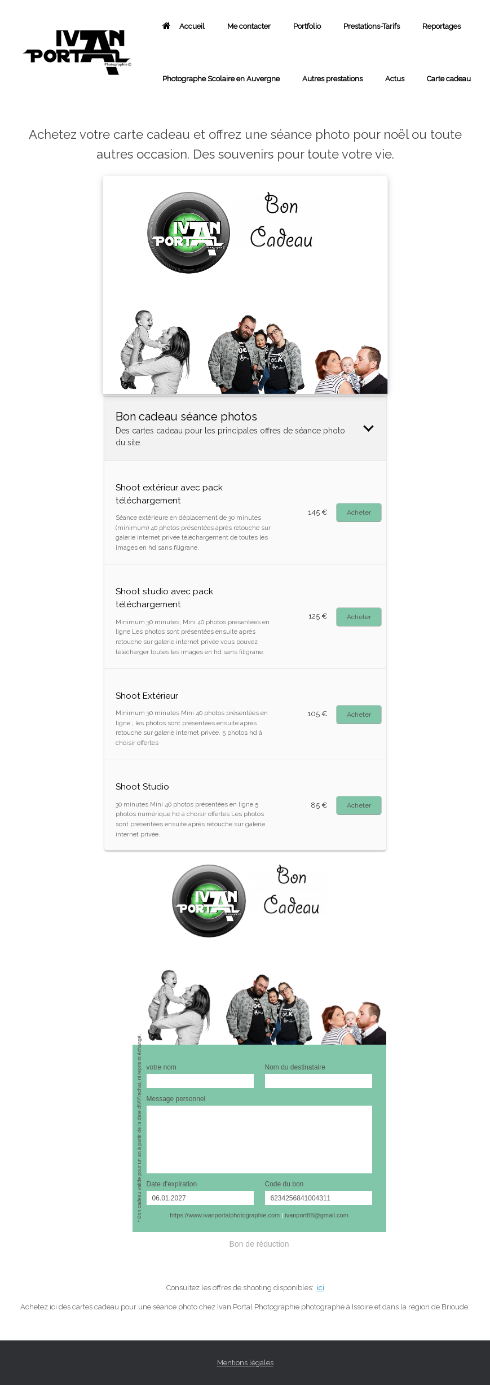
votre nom (161, 1067)
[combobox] (245, 1307)
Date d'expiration (172, 1184)
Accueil (183, 26)
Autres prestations (332, 78)
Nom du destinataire (295, 1067)
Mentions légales (245, 1362)
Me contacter (249, 26)
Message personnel (176, 1099)
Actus (394, 78)
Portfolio (307, 26)
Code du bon (284, 1184)
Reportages (441, 26)
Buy (359, 512)
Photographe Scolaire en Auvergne (221, 78)
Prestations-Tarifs (371, 26)
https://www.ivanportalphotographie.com (225, 1215)
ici (320, 1287)
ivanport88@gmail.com (316, 1215)
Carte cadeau (449, 78)
